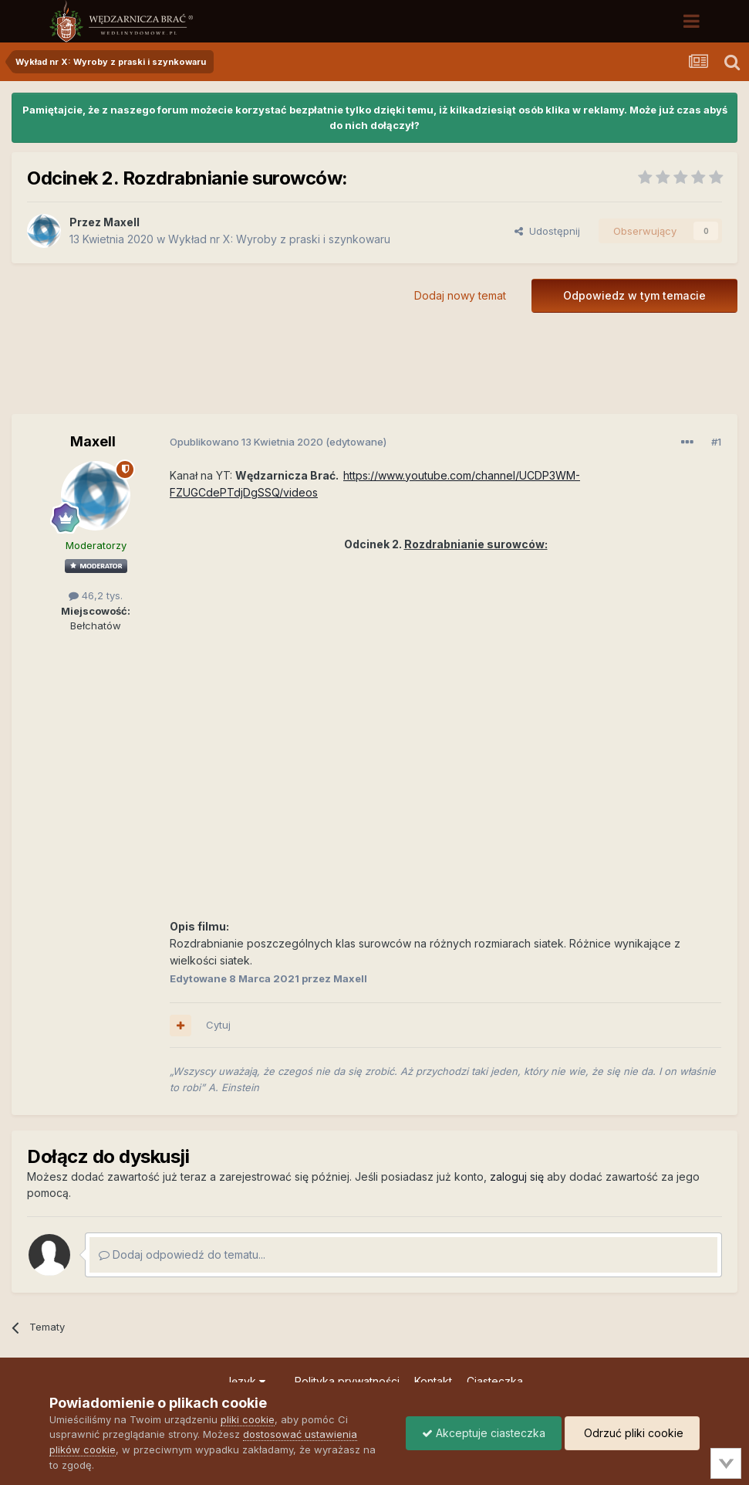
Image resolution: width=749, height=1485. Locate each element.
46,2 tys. (96, 595)
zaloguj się (517, 1176)
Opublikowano (246, 442)
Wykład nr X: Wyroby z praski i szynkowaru (279, 239)
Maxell (121, 222)
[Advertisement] (375, 374)
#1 (716, 442)
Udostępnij (547, 231)
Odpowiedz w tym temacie (634, 295)
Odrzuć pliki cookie (632, 1432)
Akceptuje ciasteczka (483, 1432)
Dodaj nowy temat (460, 295)
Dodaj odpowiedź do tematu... (182, 1254)
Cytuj (218, 1025)
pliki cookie (248, 1419)
